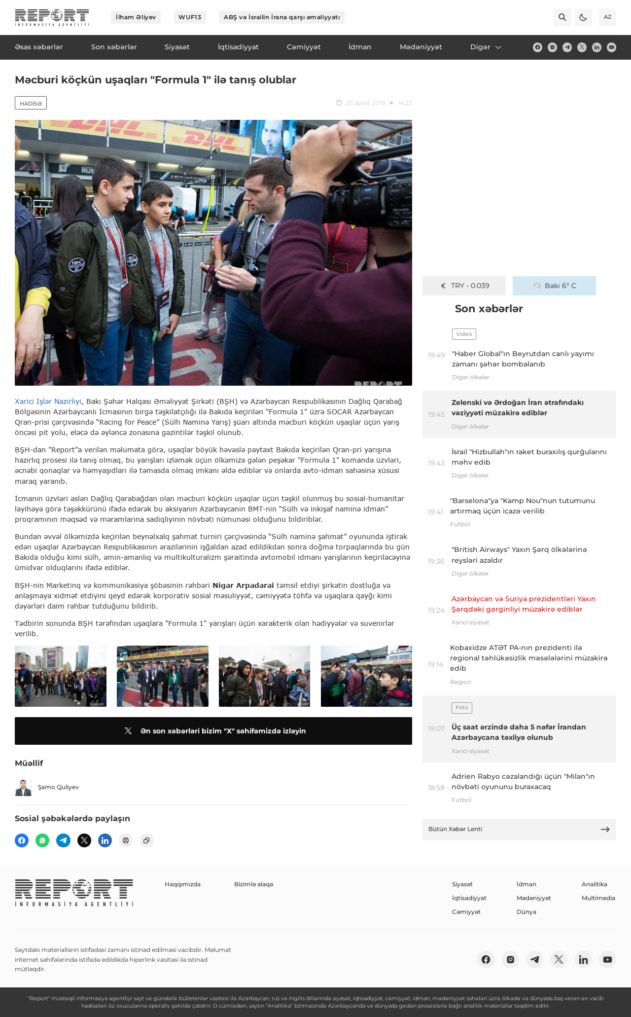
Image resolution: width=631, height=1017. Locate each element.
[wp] (42, 840)
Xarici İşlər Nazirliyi (48, 401)
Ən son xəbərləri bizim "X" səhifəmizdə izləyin (213, 731)
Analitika (594, 884)
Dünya (526, 911)
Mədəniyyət (534, 898)
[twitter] (582, 47)
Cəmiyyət (466, 911)
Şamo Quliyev (47, 787)
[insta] (552, 47)
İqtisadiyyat (469, 898)
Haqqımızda (183, 884)
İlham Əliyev (136, 17)
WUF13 (189, 17)
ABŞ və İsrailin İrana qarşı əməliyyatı (282, 17)
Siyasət (462, 884)
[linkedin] (596, 47)
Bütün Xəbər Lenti (519, 829)
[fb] (537, 47)
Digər (486, 46)
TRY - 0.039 (464, 285)
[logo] (52, 17)
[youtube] (611, 47)
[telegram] (567, 47)
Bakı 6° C (554, 285)
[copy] (146, 840)
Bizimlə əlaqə (253, 884)
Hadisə (31, 103)
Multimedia (598, 898)
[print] (126, 840)
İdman (526, 884)
